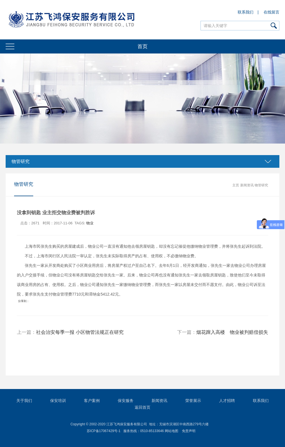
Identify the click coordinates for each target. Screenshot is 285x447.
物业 (89, 223)
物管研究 (21, 161)
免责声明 (188, 431)
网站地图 (171, 431)
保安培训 (58, 400)
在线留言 (271, 12)
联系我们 (245, 12)
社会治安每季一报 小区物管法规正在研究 (80, 332)
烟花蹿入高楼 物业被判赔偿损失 (232, 332)
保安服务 (125, 400)
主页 (235, 185)
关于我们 (24, 400)
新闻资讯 (247, 185)
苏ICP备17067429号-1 (104, 431)
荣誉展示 (193, 400)
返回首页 (142, 407)
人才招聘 (227, 400)
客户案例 (92, 400)
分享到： (23, 301)
